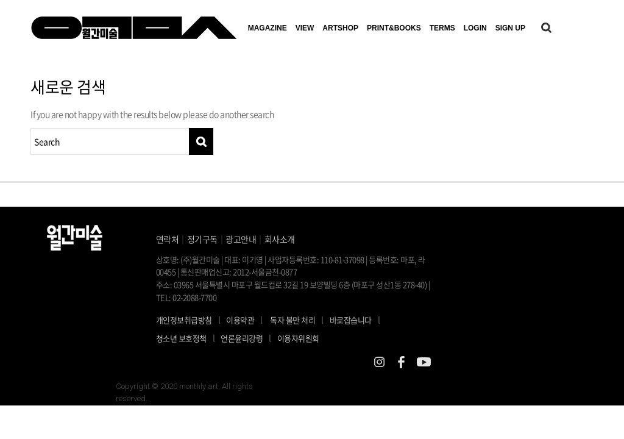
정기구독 (202, 239)
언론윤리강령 (249, 338)
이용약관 (240, 320)
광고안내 (240, 239)
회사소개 (279, 239)
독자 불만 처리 (292, 320)
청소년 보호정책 (188, 338)
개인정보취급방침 (184, 320)
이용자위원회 (298, 338)
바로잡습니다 (351, 320)
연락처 (167, 239)
